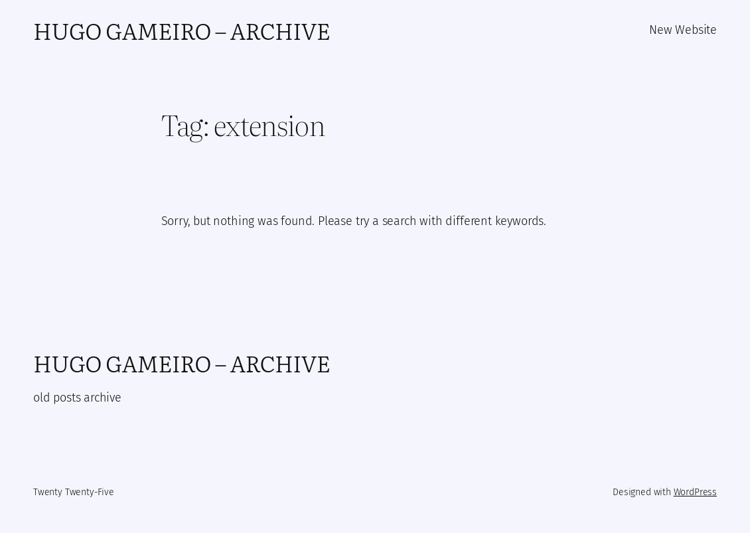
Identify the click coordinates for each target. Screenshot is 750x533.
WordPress (695, 492)
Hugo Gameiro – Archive (181, 29)
